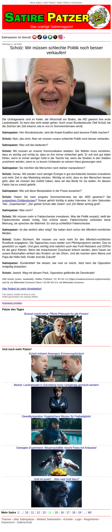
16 (62, 512)
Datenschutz (24, 522)
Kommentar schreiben (12, 303)
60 (89, 512)
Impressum (8, 522)
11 (33, 512)
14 (50, 512)
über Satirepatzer (24, 519)
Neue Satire (35, 2)
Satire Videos (63, 2)
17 (68, 512)
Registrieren (91, 519)
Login (78, 519)
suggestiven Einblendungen (19, 200)
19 (80, 512)
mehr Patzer (49, 2)
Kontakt (68, 519)
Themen (6, 519)
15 (57, 512)
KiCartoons (76, 2)
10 (27, 512)
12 (38, 512)
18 (74, 512)
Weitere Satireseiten (49, 519)
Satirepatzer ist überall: (17, 37)
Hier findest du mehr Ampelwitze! (22, 288)
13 (44, 512)
